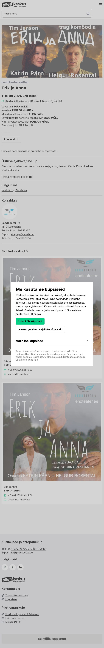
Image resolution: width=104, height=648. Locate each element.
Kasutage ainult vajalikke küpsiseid (40, 329)
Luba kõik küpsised (30, 321)
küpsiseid (45, 295)
